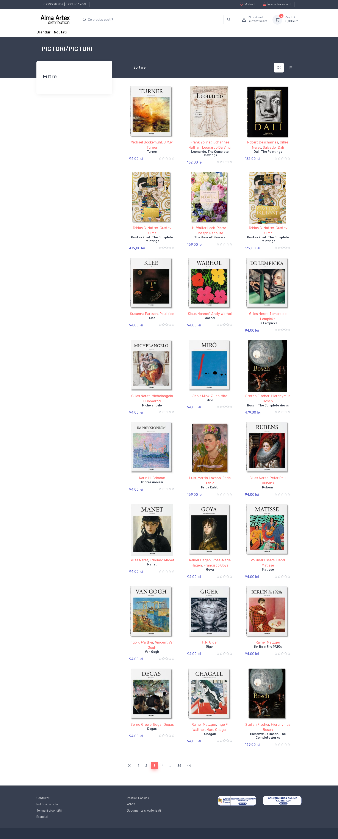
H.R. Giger (210, 642)
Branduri (43, 32)
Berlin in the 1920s (268, 647)
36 (179, 766)
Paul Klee (167, 314)
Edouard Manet (162, 560)
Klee (152, 318)
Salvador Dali (273, 147)
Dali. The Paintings (268, 152)
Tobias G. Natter (145, 228)
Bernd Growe (141, 725)
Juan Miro (219, 396)
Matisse (268, 569)
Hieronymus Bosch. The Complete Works (268, 736)
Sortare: (136, 67)
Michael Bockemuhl (146, 142)
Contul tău (43, 798)
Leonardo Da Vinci (217, 147)
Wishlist (247, 4)
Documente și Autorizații (144, 810)
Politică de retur (47, 804)
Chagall (210, 734)
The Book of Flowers (209, 237)
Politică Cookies (138, 798)
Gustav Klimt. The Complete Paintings (152, 239)
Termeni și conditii (49, 810)
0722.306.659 (76, 4)
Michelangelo (152, 405)
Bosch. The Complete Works (268, 405)
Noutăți (60, 32)
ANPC (131, 804)
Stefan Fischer (257, 396)
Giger (210, 647)
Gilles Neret (258, 314)
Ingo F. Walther (141, 642)
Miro (210, 400)
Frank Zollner (201, 142)
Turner (152, 152)
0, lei (291, 19)
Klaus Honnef (199, 314)
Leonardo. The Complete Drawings (209, 153)
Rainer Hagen (200, 560)
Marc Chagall (217, 730)
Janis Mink (201, 396)
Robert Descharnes (262, 142)
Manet (152, 564)
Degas (152, 729)
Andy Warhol (221, 314)
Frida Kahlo (210, 487)
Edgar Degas (163, 725)
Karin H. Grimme (152, 478)
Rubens (268, 487)
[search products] (151, 20)
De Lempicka (267, 323)
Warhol (210, 318)
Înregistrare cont (277, 4)
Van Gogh (152, 652)
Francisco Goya (216, 565)
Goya (210, 569)
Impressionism (152, 482)
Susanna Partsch (144, 314)
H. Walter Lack (203, 228)
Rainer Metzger (268, 642)
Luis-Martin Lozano (205, 478)
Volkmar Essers (263, 560)
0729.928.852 (54, 4)
